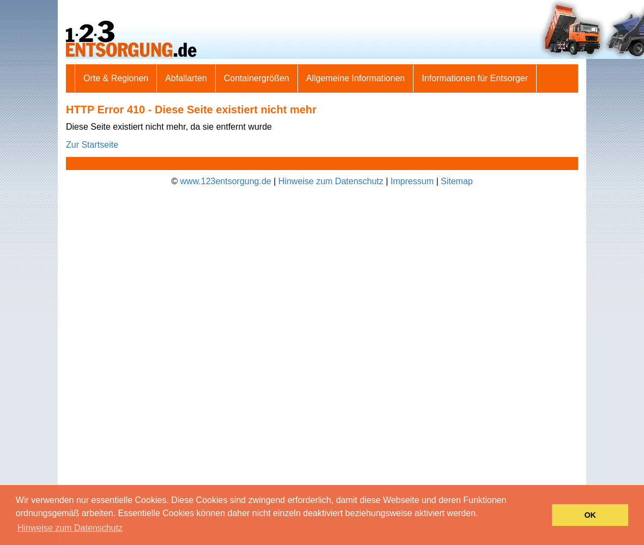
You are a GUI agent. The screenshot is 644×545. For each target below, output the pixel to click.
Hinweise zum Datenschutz (331, 181)
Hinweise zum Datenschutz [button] (70, 527)
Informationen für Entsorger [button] (475, 78)
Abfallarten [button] (186, 78)
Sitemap (457, 181)
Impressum (412, 181)
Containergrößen (256, 78)
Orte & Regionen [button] (115, 78)
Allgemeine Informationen (355, 78)
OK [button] (590, 515)
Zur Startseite (92, 144)
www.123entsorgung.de (225, 181)
